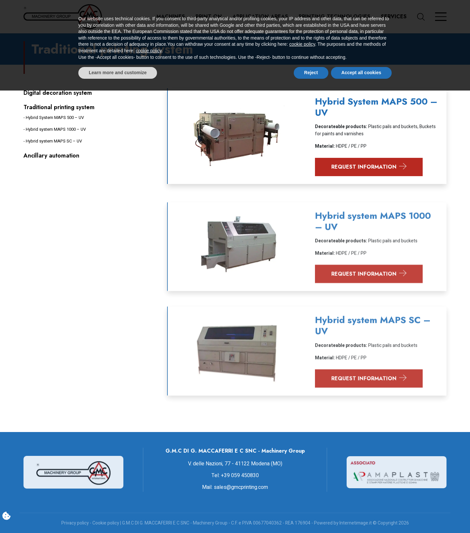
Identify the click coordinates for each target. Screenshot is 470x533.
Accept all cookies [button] (361, 515)
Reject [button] (311, 515)
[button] (426, 16)
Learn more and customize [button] (118, 515)
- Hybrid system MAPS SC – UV (53, 141)
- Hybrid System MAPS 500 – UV (54, 117)
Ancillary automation (51, 155)
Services (394, 16)
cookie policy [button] (302, 487)
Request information (369, 167)
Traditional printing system (59, 107)
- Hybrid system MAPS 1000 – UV (55, 129)
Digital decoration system (58, 93)
